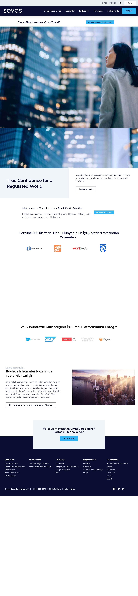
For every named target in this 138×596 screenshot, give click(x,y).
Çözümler (70, 11)
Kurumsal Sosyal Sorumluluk (117, 464)
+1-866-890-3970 (39, 489)
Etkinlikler (86, 464)
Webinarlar (87, 467)
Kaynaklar (98, 11)
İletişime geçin (86, 189)
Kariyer (112, 3)
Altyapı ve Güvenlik (62, 470)
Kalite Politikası (69, 489)
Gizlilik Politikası (55, 489)
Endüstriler (84, 11)
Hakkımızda (113, 11)
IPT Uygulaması (10, 476)
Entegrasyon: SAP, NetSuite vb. (67, 467)
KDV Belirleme (10, 470)
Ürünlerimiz (35, 460)
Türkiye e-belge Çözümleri (39, 464)
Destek (103, 3)
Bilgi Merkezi (89, 460)
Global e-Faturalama (12, 473)
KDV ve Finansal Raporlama (15, 467)
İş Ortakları (111, 470)
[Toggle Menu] (120, 3)
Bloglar (85, 473)
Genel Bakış (59, 464)
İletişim (129, 11)
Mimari (57, 473)
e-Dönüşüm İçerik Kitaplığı (93, 470)
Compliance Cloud (52, 11)
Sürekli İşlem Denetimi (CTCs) (40, 467)
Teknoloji (60, 460)
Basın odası (111, 473)
